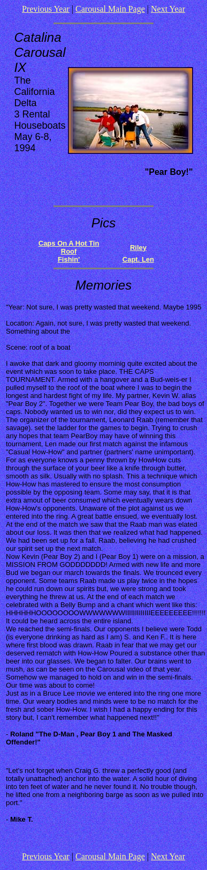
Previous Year (46, 8)
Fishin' (69, 259)
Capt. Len (138, 259)
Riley (138, 248)
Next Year (168, 8)
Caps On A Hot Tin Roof (69, 247)
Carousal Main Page (110, 8)
